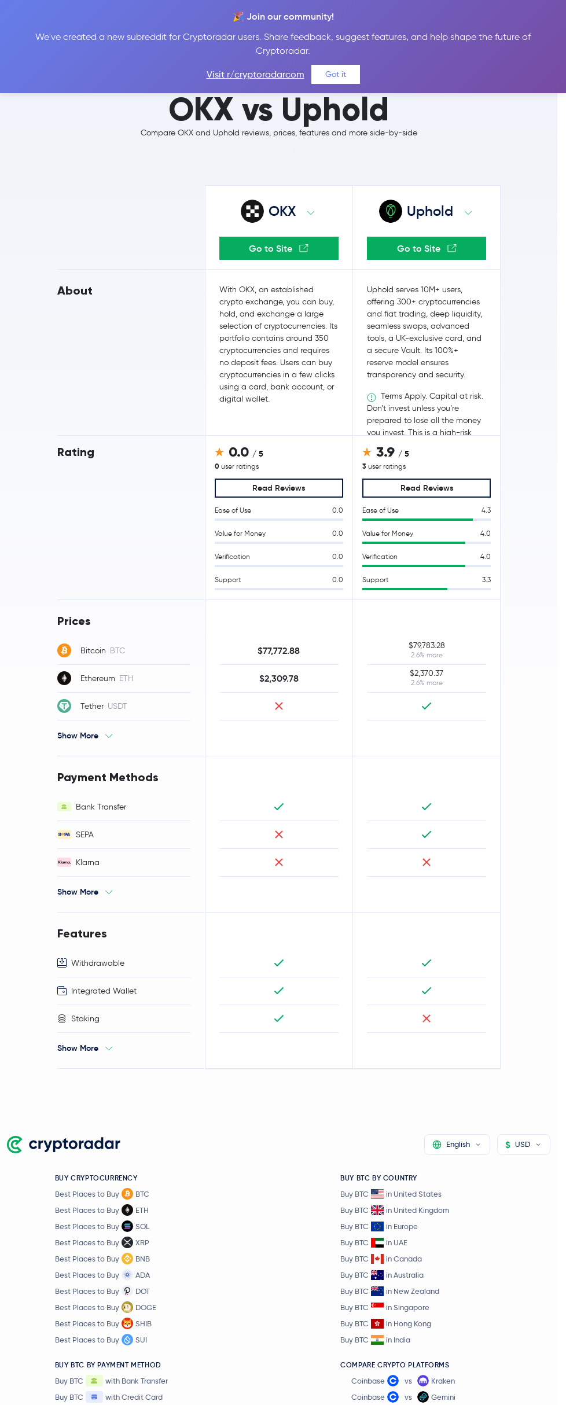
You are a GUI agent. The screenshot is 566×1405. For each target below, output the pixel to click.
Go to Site (278, 248)
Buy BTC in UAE (373, 1243)
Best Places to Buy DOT (102, 1291)
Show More (77, 735)
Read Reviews (278, 488)
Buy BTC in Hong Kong (385, 1324)
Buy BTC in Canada (381, 1259)
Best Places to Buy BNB (102, 1258)
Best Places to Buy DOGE (105, 1307)
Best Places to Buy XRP (102, 1242)
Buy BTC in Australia (382, 1275)
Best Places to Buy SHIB (103, 1323)
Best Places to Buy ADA (102, 1275)
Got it (335, 74)
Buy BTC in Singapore (384, 1307)
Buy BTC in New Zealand (389, 1291)
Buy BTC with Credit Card (109, 1397)
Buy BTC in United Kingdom (394, 1210)
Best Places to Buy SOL (102, 1226)
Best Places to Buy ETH (102, 1210)
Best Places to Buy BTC (102, 1194)
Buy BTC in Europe (379, 1226)
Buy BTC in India (375, 1340)
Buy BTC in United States (391, 1194)
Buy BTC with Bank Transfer (111, 1380)
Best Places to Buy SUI (101, 1339)
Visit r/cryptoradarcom (255, 74)
